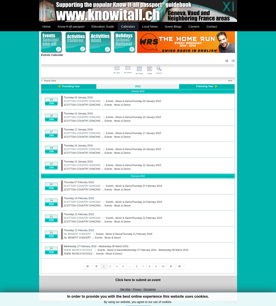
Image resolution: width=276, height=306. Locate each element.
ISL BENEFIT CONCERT (77, 234)
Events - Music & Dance (118, 104)
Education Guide (102, 26)
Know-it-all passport (71, 26)
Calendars (128, 26)
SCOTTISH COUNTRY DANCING (82, 101)
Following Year (204, 86)
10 (163, 266)
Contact (211, 26)
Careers (194, 26)
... (130, 266)
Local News (150, 26)
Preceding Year (71, 86)
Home (47, 26)
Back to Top (230, 302)
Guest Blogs (173, 26)
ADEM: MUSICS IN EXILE (78, 250)
